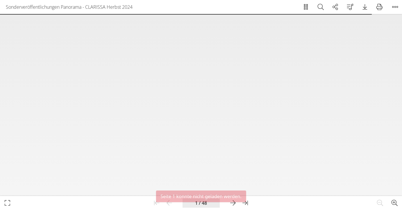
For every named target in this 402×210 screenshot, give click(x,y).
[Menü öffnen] (395, 7)
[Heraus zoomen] (380, 203)
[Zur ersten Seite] (157, 203)
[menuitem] (306, 7)
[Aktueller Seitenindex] (201, 203)
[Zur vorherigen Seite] (169, 203)
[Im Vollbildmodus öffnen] (7, 203)
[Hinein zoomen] (395, 203)
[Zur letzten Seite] (245, 203)
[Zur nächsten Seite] (233, 203)
